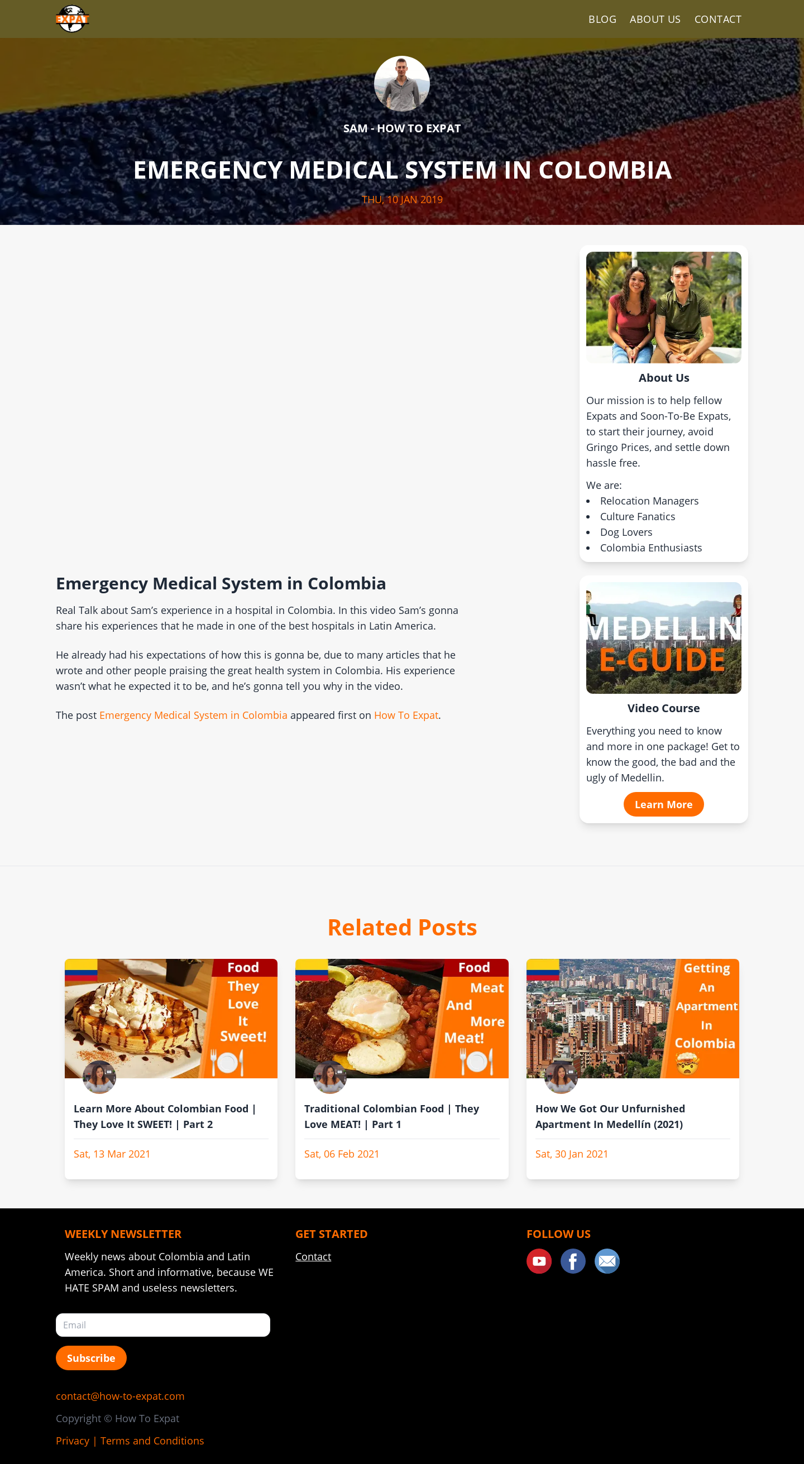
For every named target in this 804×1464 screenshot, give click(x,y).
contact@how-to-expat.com (120, 1396)
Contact (718, 19)
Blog (602, 19)
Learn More (664, 804)
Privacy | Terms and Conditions (130, 1440)
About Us (655, 19)
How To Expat (406, 715)
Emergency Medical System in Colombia (193, 715)
